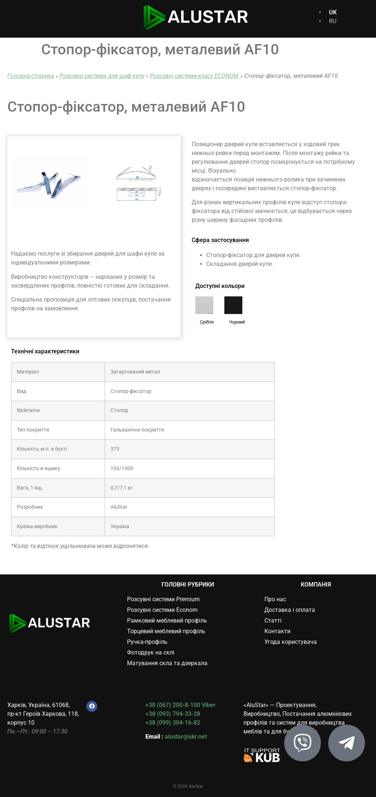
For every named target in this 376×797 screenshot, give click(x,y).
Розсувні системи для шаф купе (101, 75)
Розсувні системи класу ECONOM (194, 75)
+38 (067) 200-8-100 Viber (180, 705)
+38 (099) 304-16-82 (172, 722)
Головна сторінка (30, 75)
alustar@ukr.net (186, 736)
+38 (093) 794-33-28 (172, 713)
